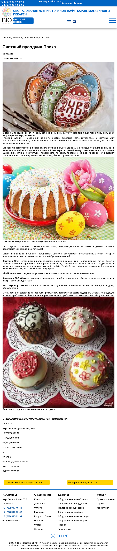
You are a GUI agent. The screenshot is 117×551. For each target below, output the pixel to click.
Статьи (38, 525)
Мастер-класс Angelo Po (80, 482)
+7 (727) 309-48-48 (12, 1)
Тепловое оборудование (71, 508)
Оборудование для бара (70, 512)
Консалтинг (103, 508)
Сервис (100, 503)
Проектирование (105, 499)
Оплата (38, 508)
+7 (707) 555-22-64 (12, 516)
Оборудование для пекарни (72, 520)
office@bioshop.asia (50, 1)
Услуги (101, 494)
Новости (38, 520)
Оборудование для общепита (73, 499)
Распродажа (64, 529)
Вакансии (39, 512)
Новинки (62, 525)
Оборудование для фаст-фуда (74, 516)
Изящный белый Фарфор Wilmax (25, 482)
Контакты (39, 499)
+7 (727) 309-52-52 (12, 4)
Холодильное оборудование (73, 503)
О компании (42, 494)
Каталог (63, 494)
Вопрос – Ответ (42, 516)
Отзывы (38, 529)
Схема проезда (12, 520)
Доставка (39, 503)
